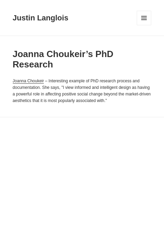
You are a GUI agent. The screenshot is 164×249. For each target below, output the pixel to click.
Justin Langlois (40, 17)
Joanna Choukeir (28, 81)
